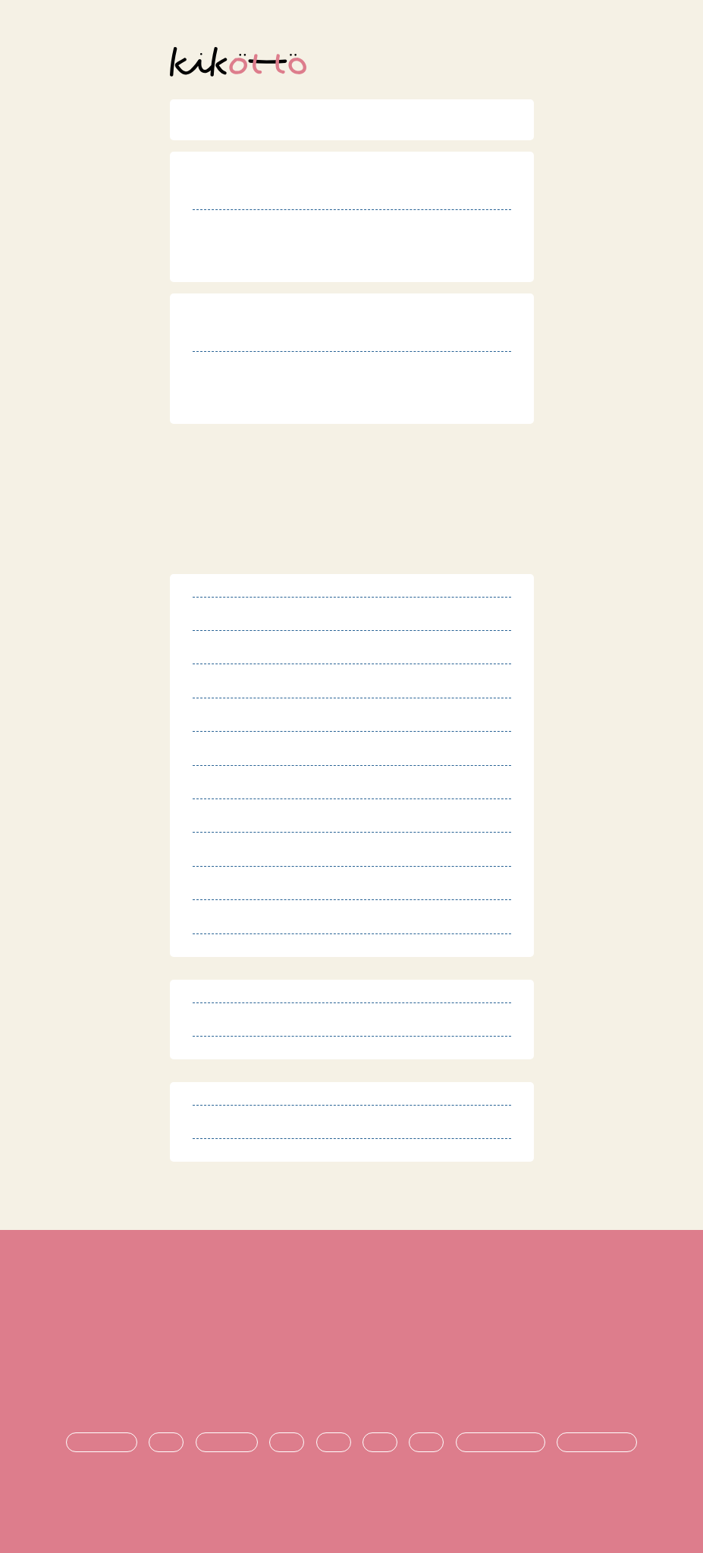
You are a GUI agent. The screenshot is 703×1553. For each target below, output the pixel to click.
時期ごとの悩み (597, 1442)
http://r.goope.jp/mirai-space (314, 261)
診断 (166, 1442)
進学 (380, 1442)
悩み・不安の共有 (500, 1442)
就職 (426, 1442)
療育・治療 (227, 1442)
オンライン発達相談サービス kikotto (357, 1498)
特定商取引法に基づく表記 (351, 1317)
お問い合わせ (351, 1393)
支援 (334, 1442)
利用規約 (351, 1291)
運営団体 (351, 1368)
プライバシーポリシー (351, 1342)
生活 (287, 1442)
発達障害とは (101, 1442)
